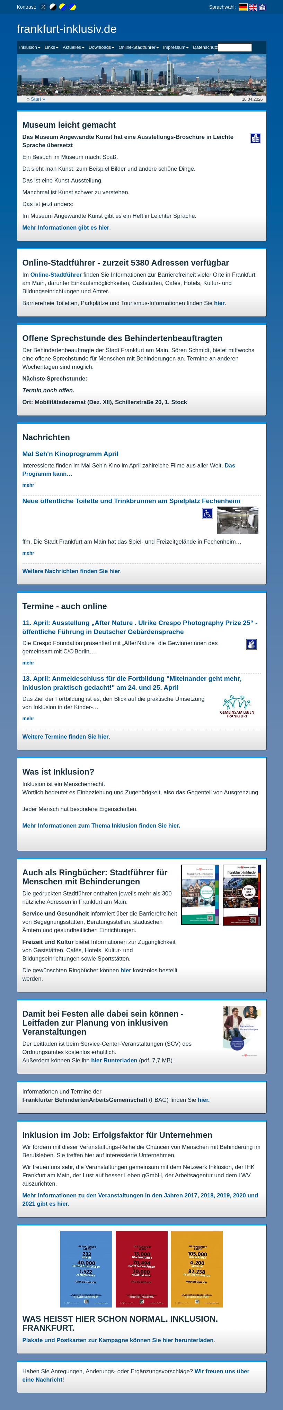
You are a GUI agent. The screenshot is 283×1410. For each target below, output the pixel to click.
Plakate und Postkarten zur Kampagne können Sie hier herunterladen (118, 1340)
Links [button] (52, 47)
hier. (204, 1100)
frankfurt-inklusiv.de (67, 29)
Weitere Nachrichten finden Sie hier (71, 571)
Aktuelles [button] (74, 47)
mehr (28, 485)
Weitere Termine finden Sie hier (66, 736)
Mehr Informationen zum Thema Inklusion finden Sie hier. (101, 825)
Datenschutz (205, 47)
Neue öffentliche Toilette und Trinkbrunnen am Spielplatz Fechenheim (131, 501)
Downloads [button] (101, 47)
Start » (38, 99)
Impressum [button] (176, 47)
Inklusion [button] (30, 47)
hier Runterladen (114, 1060)
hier (219, 303)
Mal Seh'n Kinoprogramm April (70, 453)
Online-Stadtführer (56, 274)
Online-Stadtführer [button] (138, 47)
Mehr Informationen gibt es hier (66, 227)
